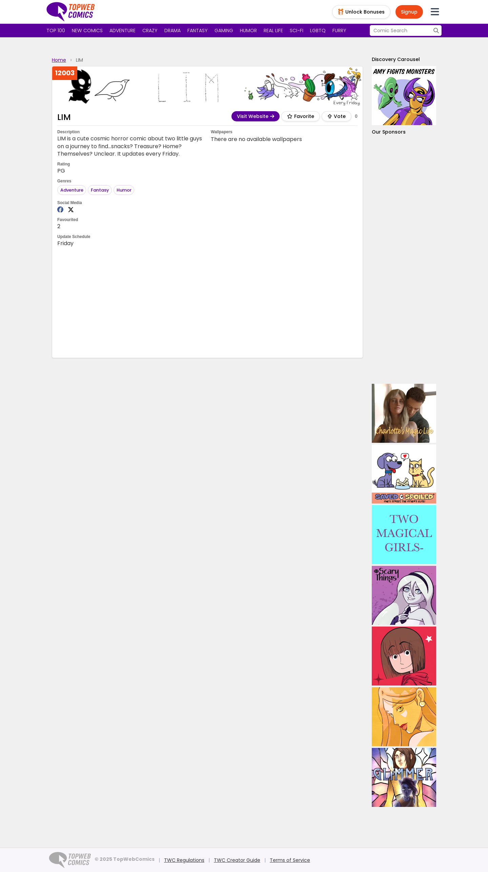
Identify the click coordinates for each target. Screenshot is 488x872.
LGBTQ (318, 30)
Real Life (273, 30)
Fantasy (197, 30)
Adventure (122, 30)
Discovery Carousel (396, 59)
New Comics (87, 30)
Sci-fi (296, 30)
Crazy (150, 30)
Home (59, 60)
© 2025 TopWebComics (125, 859)
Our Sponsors (389, 131)
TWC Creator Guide (237, 860)
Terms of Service (290, 860)
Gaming (224, 30)
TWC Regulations (184, 860)
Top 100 (55, 30)
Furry (339, 30)
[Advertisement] (207, 301)
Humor (248, 30)
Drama (172, 30)
